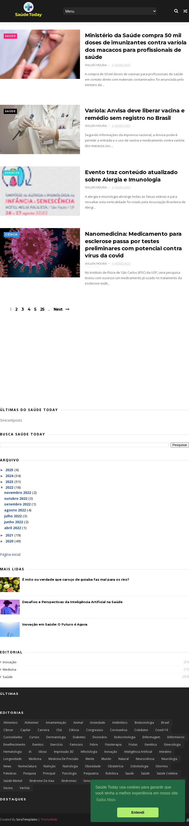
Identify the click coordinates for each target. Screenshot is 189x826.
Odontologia (139, 766)
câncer (8, 730)
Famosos (76, 744)
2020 (9, 541)
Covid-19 (161, 730)
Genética (150, 744)
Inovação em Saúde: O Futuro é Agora (54, 624)
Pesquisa (29, 773)
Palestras (9, 773)
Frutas (133, 744)
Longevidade (12, 759)
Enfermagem (151, 737)
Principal (49, 773)
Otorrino (162, 766)
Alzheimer (32, 722)
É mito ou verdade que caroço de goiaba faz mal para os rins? (75, 579)
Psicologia (69, 773)
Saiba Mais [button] (105, 800)
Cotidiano (141, 730)
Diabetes (79, 737)
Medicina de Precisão (63, 759)
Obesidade (93, 766)
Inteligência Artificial (138, 752)
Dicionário (100, 737)
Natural (123, 759)
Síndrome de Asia (41, 781)
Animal (78, 722)
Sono (87, 781)
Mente (90, 759)
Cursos (34, 737)
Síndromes (68, 781)
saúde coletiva (167, 773)
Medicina (9, 669)
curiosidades (12, 737)
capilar (25, 730)
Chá (59, 730)
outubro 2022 (16, 498)
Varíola (25, 788)
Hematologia (12, 752)
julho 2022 (13, 516)
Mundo (106, 759)
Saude (129, 773)
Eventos (12, 173)
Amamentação (56, 722)
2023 (9, 481)
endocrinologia (124, 737)
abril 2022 (13, 527)
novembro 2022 (18, 492)
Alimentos (10, 722)
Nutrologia (70, 766)
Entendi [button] (137, 812)
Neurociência (145, 759)
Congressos (94, 730)
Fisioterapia (113, 744)
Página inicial (10, 554)
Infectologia (89, 752)
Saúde (10, 36)
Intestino (165, 752)
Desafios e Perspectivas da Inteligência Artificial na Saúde (72, 602)
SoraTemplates (26, 819)
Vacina (8, 788)
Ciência (11, 234)
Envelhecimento (14, 744)
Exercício (56, 744)
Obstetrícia (115, 766)
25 (42, 309)
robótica (112, 773)
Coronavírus (118, 730)
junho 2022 (14, 522)
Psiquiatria (91, 773)
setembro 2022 (18, 504)
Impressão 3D (64, 752)
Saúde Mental (12, 781)
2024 (9, 475)
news (7, 766)
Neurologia (169, 759)
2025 (9, 469)
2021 (9, 535)
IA (30, 752)
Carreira (43, 730)
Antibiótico (119, 722)
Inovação (9, 662)
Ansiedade (97, 722)
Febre (94, 744)
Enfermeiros (175, 737)
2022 (9, 487)
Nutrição (50, 766)
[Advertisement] (94, 363)
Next (58, 309)
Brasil (165, 722)
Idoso (43, 752)
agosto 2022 (15, 510)
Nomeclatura (27, 766)
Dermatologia (56, 737)
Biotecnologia (144, 722)
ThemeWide (49, 819)
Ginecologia (172, 744)
